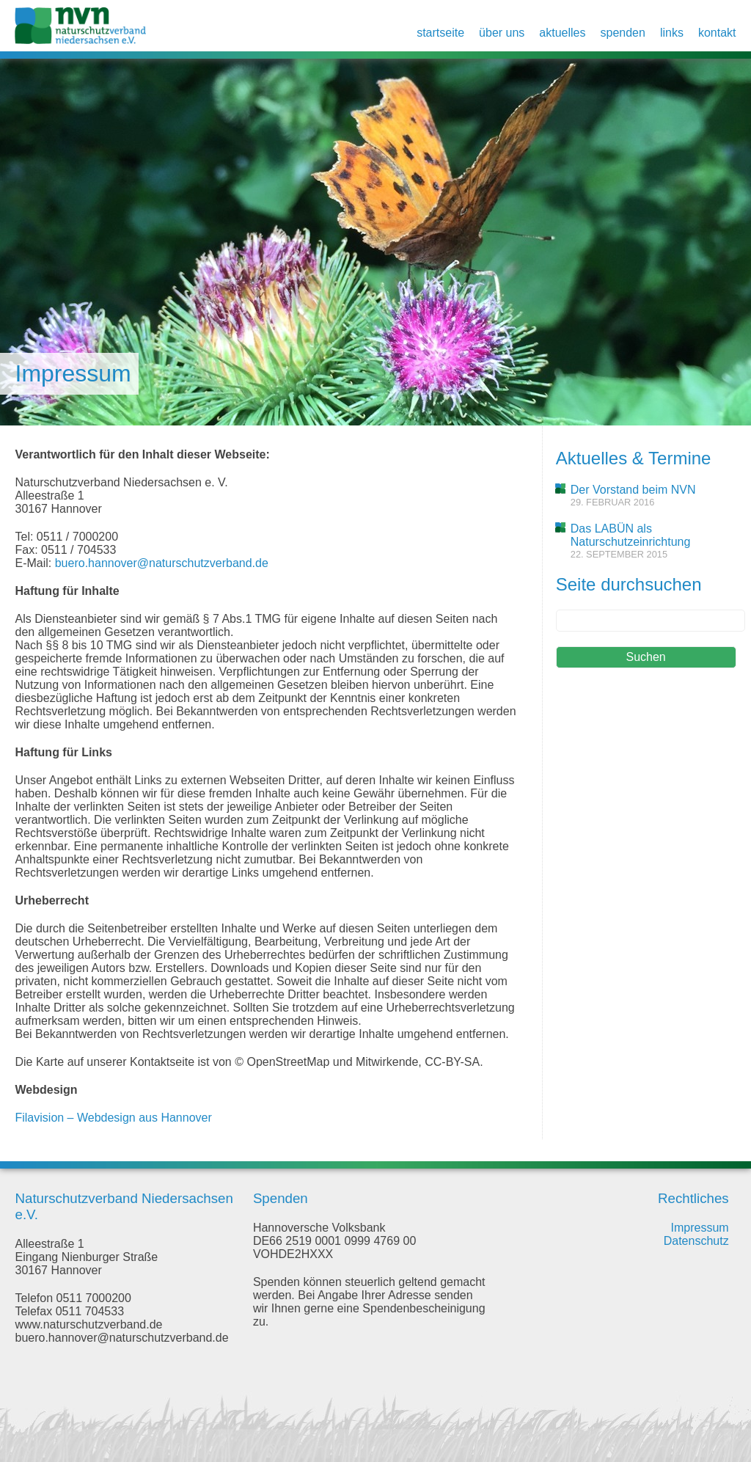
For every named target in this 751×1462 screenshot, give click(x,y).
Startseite (440, 32)
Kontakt (717, 32)
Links (672, 32)
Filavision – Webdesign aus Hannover (113, 1117)
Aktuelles (562, 32)
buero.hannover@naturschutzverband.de (161, 563)
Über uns (501, 32)
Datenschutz (696, 1241)
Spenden (623, 32)
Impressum (700, 1227)
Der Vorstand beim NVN (633, 489)
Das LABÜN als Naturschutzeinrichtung (631, 535)
